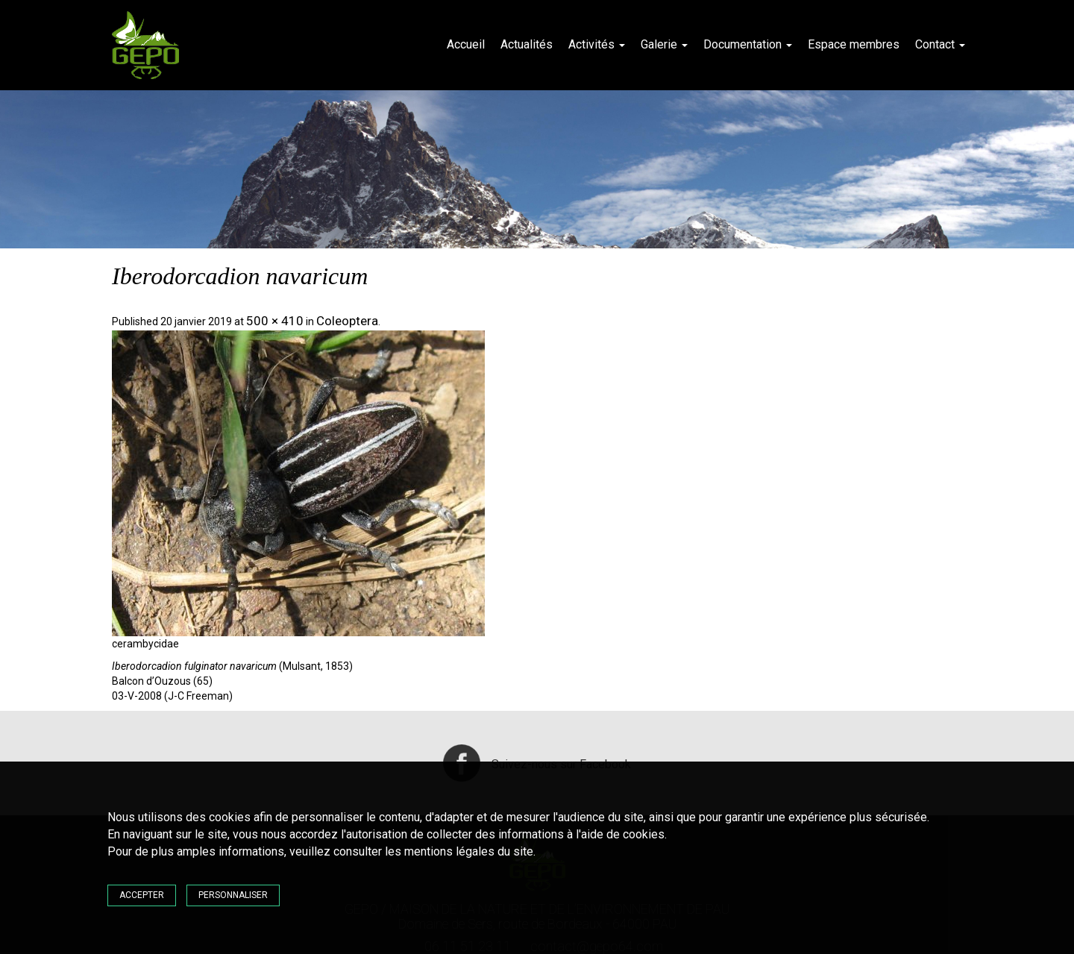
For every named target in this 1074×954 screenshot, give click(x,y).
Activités (596, 44)
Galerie (664, 44)
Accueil (466, 44)
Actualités (526, 44)
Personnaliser (233, 895)
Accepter (141, 895)
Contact (940, 44)
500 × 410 (275, 320)
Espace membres (853, 44)
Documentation (747, 44)
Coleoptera (347, 320)
